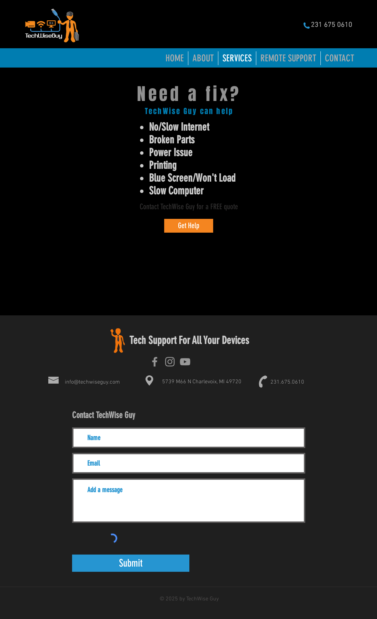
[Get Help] (188, 226)
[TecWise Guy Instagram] (169, 361)
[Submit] (130, 563)
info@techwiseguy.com (92, 382)
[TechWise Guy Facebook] (154, 361)
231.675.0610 (287, 382)
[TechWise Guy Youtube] (185, 361)
